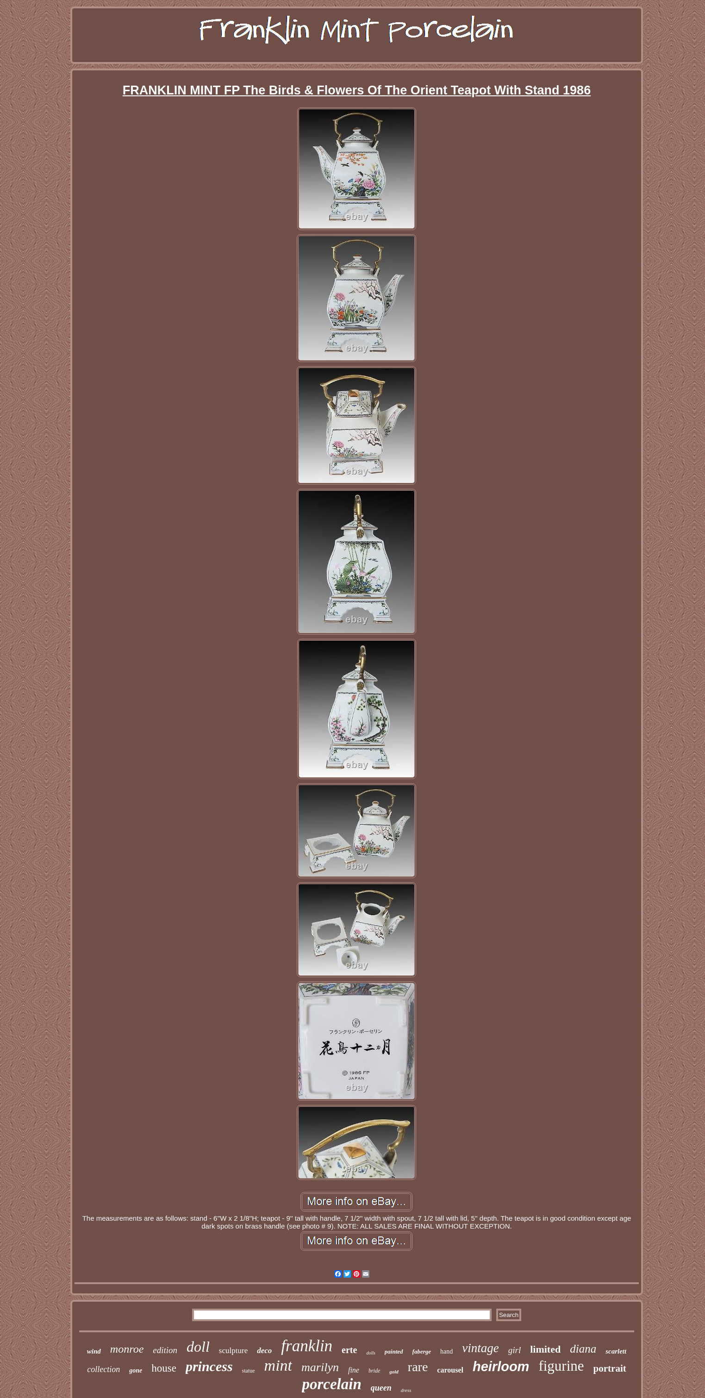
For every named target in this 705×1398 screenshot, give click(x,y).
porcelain (331, 1384)
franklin (306, 1346)
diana (583, 1348)
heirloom (501, 1366)
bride (374, 1370)
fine (353, 1370)
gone (135, 1370)
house (163, 1368)
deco (264, 1350)
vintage (480, 1348)
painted (394, 1351)
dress (406, 1390)
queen (381, 1387)
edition (165, 1350)
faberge (421, 1351)
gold (394, 1371)
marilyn (320, 1367)
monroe (126, 1349)
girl (514, 1350)
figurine (561, 1366)
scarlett (615, 1351)
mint (278, 1365)
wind (94, 1351)
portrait (609, 1368)
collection (103, 1369)
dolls (370, 1352)
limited (545, 1349)
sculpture (233, 1350)
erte (349, 1350)
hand (446, 1351)
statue (248, 1370)
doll (198, 1346)
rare (418, 1367)
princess (209, 1366)
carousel (450, 1370)
